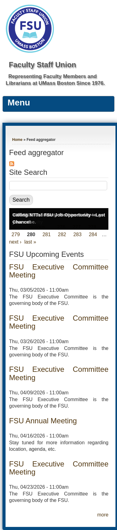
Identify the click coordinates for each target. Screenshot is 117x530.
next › (15, 241)
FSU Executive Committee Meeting (59, 271)
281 (46, 234)
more (102, 514)
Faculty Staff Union (42, 64)
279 (16, 234)
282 (62, 234)
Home (17, 140)
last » (30, 241)
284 (93, 234)
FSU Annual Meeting (43, 421)
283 (77, 234)
